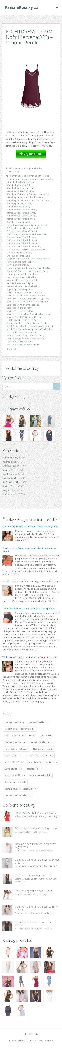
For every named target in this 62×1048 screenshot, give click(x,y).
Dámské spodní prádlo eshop (21, 209)
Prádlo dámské (14, 320)
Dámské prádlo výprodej (18, 203)
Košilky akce (12, 228)
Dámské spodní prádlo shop (20, 218)
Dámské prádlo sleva (39, 200)
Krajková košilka (14, 234)
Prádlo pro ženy (31, 320)
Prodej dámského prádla (18, 323)
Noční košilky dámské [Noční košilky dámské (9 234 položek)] (15, 775)
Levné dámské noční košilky (20, 261)
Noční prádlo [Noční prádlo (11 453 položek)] (33, 768)
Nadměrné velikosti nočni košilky (22, 286)
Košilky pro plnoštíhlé (30, 228)
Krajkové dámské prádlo (36, 234)
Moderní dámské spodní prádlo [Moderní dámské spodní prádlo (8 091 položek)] (20, 728)
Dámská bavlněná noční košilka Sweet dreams (37, 861)
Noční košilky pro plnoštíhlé (20, 310)
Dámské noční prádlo (39, 194)
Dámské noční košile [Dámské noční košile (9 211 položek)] (14, 722)
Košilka (43, 224)
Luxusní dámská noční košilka (21, 277)
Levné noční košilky (16, 271)
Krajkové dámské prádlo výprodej (23, 246)
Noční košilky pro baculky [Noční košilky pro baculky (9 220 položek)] (16, 749)
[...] (26, 540)
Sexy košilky (8, 490)
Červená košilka (18, 175)
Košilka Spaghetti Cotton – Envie (33, 891)
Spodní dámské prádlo (17, 326)
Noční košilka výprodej (37, 298)
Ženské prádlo (13, 338)
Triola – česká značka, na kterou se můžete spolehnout (30, 657)
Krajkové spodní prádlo (18, 255)
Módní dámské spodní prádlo (21, 283)
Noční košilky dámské (17, 301)
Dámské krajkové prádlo (18, 185)
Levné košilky (43, 267)
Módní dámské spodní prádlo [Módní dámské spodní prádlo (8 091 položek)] (43, 762)
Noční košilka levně (35, 295)
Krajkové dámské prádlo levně (21, 240)
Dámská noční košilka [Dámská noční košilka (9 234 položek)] (15, 742)
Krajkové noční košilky (17, 249)
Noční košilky (12, 171)
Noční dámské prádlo (17, 292)
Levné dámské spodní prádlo (21, 267)
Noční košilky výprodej (41, 313)
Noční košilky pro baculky (19, 307)
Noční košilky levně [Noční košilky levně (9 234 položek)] (13, 755)
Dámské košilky (17, 168)
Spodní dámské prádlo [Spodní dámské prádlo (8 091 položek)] (40, 775)
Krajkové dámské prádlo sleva (21, 243)
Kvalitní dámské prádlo (17, 258)
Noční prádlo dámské (30, 317)
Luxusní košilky (10, 477)
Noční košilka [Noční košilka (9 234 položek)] (46, 735)
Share (11, 349)
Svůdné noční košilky (16, 335)
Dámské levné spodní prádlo (20, 188)
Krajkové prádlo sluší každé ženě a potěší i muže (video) (30, 526)
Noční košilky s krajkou (17, 313)
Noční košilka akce (15, 295)
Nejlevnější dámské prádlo (19, 289)
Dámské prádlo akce (33, 197)
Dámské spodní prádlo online (21, 215)
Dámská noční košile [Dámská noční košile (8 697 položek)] (39, 742)
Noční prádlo (12, 317)
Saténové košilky (11, 482)
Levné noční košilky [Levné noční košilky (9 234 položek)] (13, 768)
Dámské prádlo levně (17, 200)
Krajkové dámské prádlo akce (21, 237)
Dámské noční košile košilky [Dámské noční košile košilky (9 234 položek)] (18, 795)
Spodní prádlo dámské (41, 326)
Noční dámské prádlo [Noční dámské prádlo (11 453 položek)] (43, 749)
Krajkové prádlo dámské (18, 252)
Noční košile (8, 486)
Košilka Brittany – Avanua (29, 875)
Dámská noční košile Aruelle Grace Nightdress (35, 845)
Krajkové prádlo (38, 249)
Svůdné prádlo (35, 335)
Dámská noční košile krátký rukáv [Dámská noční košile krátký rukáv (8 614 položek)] (20, 788)
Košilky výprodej (28, 231)
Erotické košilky (10, 494)
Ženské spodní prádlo (33, 338)
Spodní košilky (9, 473)
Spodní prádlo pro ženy (18, 329)
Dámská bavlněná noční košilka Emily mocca (36, 908)
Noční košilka (35, 292)
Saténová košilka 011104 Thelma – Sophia (35, 923)
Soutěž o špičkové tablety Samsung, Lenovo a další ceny (30, 581)
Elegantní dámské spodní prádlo (22, 224)
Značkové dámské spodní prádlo (23, 344)
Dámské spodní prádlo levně (20, 212)
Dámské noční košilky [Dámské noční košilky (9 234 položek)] (39, 722)
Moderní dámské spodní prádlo (22, 280)
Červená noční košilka (38, 175)
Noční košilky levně (38, 301)
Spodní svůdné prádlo (42, 329)
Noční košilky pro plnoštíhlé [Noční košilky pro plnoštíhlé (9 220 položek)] (40, 755)
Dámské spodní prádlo (17, 206)
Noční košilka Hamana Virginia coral (36, 812)
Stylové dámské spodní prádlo (21, 332)
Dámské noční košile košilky (20, 191)
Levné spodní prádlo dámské (21, 274)
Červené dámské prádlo (18, 178)
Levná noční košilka (40, 258)
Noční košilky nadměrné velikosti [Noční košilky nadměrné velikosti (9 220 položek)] (20, 735)
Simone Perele (39, 323)
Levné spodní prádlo (37, 271)
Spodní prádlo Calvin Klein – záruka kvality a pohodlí (28, 608)
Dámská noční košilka (42, 178)
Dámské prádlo (14, 197)
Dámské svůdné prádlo (18, 221)
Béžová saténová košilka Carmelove (36, 828)
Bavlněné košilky (10, 461)
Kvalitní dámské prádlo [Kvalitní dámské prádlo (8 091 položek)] (15, 782)
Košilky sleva (12, 231)
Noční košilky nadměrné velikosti (22, 304)
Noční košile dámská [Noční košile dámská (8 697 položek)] (14, 762)
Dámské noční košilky (17, 194)
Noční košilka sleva (15, 298)
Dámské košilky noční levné (21, 181)
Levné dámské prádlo (17, 264)
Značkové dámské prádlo (19, 341)
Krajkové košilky (34, 168)
